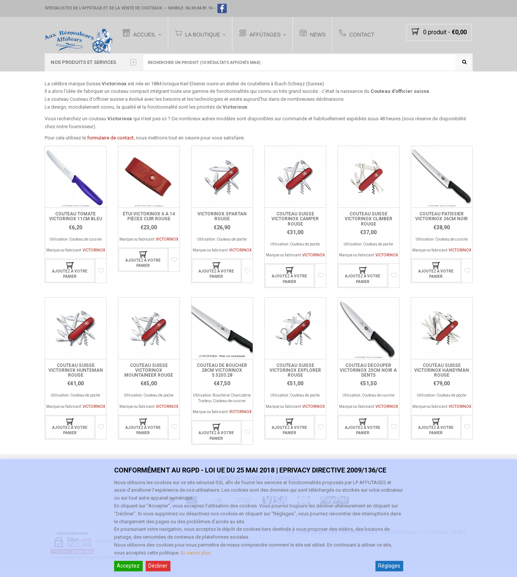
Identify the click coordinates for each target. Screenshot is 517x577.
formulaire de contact (110, 142)
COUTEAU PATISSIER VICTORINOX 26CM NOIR (441, 221)
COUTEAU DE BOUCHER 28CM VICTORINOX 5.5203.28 (222, 374)
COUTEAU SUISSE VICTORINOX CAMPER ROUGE (295, 223)
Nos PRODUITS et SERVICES (93, 62)
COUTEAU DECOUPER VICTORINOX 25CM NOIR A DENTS (368, 374)
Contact (361, 34)
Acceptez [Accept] (128, 566)
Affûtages (264, 34)
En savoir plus (196, 553)
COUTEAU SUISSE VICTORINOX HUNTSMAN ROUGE (75, 374)
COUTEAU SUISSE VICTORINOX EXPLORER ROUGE (295, 374)
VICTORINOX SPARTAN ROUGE (222, 221)
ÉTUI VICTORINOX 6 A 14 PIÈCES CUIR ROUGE (149, 221)
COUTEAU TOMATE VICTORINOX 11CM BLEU (75, 221)
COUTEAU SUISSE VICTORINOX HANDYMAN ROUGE (441, 374)
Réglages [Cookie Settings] (389, 566)
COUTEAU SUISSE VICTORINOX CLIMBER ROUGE (368, 223)
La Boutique (202, 34)
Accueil (144, 34)
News (317, 34)
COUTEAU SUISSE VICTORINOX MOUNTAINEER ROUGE (148, 374)
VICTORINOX (94, 255)
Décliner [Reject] (157, 566)
